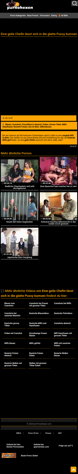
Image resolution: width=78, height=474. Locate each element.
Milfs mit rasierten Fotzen (62, 344)
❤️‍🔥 (63, 15)
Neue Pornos (32, 15)
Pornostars (45, 15)
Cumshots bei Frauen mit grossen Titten (38, 304)
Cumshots (16, 124)
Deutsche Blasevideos (39, 313)
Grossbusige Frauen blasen (38, 334)
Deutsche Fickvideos (63, 313)
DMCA (18, 433)
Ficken (45, 124)
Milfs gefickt (34, 343)
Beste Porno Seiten (29, 456)
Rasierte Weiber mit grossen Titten (13, 364)
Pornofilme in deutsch (32, 124)
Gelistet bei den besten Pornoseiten (15, 445)
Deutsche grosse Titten (11, 324)
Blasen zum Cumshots (9, 304)
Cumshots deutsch (62, 323)
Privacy (48, 433)
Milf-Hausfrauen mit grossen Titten (63, 334)
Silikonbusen (45, 127)
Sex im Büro (33, 127)
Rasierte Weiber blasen (61, 354)
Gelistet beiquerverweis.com (41, 445)
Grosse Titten (55, 124)
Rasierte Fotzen (21, 127)
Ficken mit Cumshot (13, 333)
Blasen (8, 124)
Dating (54, 15)
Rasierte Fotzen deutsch (11, 354)
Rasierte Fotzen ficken (36, 354)
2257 (60, 433)
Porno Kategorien (18, 15)
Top (73, 470)
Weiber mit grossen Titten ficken (37, 364)
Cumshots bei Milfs (62, 303)
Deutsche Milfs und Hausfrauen (37, 324)
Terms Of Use (33, 433)
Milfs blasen (9, 343)
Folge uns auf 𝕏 (66, 446)
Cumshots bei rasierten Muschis (12, 314)
